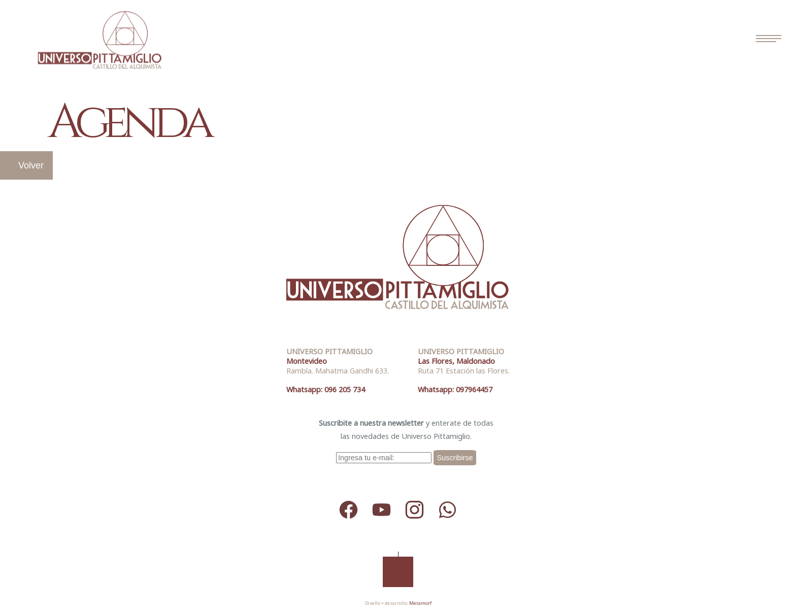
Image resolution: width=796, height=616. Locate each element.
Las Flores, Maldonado (456, 361)
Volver (31, 165)
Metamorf (420, 603)
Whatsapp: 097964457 (455, 389)
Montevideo (306, 361)
